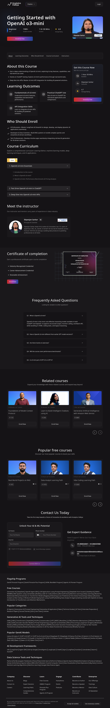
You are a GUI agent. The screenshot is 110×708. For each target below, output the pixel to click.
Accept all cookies (73, 704)
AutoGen (78, 650)
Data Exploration (82, 663)
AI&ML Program (45, 684)
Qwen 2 (17, 640)
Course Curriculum (52, 56)
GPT (52, 621)
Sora (48, 636)
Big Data (92, 663)
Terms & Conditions (25, 549)
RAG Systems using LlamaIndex (24, 594)
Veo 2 (80, 636)
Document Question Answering (62, 625)
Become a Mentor (78, 687)
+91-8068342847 (82, 544)
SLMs (13, 623)
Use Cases (38, 611)
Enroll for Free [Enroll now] (19, 39)
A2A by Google (32, 650)
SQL (16, 661)
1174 (11, 417)
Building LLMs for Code (43, 594)
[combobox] (38, 535)
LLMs (8, 623)
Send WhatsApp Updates (43, 549)
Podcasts (59, 687)
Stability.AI (90, 592)
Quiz (32, 611)
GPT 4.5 (23, 636)
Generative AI (11, 592)
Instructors (65, 56)
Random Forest (45, 663)
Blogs (25, 681)
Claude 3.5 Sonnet (36, 638)
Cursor (82, 627)
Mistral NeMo (70, 638)
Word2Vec (63, 621)
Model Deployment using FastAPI (43, 598)
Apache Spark (68, 661)
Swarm (94, 650)
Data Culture (93, 687)
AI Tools (78, 609)
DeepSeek (20, 592)
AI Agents (10, 609)
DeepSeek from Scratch (78, 592)
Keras (18, 663)
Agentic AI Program (46, 693)
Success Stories (24, 611)
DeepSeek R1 (55, 636)
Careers (9, 687)
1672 (11, 484)
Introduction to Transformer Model (31, 596)
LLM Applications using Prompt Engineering (54, 592)
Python (55, 594)
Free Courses (44, 681)
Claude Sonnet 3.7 (22, 638)
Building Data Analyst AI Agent (65, 598)
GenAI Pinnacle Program (15, 582)
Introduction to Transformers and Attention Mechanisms (26, 600)
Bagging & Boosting (50, 596)
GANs (9, 621)
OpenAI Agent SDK (31, 592)
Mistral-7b (79, 638)
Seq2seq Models (22, 627)
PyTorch (53, 661)
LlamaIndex (62, 623)
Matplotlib (77, 661)
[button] (22, 409)
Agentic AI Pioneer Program (73, 582)
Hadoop (98, 661)
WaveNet (32, 627)
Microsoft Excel (64, 594)
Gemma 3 (11, 638)
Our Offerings (93, 681)
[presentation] (22, 556)
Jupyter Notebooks (25, 661)
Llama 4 (9, 636)
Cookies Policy (46, 703)
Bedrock (87, 638)
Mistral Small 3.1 (58, 638)
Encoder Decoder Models (25, 623)
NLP (37, 663)
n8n (8, 650)
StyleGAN (30, 621)
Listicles (46, 611)
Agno (64, 650)
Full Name (11, 531)
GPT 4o (36, 636)
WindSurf (76, 627)
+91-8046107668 (95, 544)
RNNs (15, 625)
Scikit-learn (45, 661)
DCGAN (20, 625)
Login (99, 4)
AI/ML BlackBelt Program (54, 582)
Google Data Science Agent (51, 665)
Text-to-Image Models (38, 625)
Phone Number (40, 531)
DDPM (49, 625)
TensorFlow (36, 661)
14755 (44, 484)
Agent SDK (22, 650)
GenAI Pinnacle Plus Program (34, 582)
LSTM (69, 621)
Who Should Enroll (37, 56)
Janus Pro (74, 636)
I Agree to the (21, 549)
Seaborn (85, 661)
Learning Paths (28, 687)
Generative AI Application (48, 609)
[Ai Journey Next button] (100, 504)
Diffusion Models (94, 621)
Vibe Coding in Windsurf (22, 598)
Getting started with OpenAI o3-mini (89, 598)
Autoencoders (45, 621)
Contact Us (10, 684)
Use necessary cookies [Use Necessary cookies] (92, 704)
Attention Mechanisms (80, 621)
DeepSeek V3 (65, 636)
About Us (10, 681)
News (60, 609)
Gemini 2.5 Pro (88, 636)
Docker (9, 663)
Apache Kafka (25, 663)
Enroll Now (22, 424)
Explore (31, 4)
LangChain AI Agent (86, 623)
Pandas (91, 661)
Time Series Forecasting (78, 596)
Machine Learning (76, 594)
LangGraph (52, 650)
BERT (56, 621)
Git (14, 663)
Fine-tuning (75, 623)
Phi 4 (44, 638)
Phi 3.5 (50, 638)
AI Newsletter (93, 691)
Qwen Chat (34, 640)
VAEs (13, 621)
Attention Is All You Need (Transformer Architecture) (54, 627)
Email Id (11, 540)
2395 (44, 417)
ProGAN (27, 625)
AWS (33, 663)
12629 (76, 484)
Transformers (21, 621)
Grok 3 (41, 640)
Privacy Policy (38, 703)
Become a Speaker (78, 684)
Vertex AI (94, 638)
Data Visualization (70, 663)
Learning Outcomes (22, 56)
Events (58, 684)
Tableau (90, 596)
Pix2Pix (36, 621)
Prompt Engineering (32, 609)
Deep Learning (88, 594)
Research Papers (12, 611)
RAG (68, 623)
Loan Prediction (64, 596)
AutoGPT (10, 652)
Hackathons (60, 681)
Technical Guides (69, 609)
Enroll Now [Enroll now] (12, 282)
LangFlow (71, 650)
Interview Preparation (89, 609)
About (11, 56)
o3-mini (42, 636)
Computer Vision (56, 663)
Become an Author (78, 681)
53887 (76, 417)
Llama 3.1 (17, 636)
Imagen (77, 625)
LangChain (53, 623)
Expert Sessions (28, 684)
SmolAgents (43, 650)
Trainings (92, 684)
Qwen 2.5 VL (25, 640)
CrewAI (59, 650)
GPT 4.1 (30, 636)
